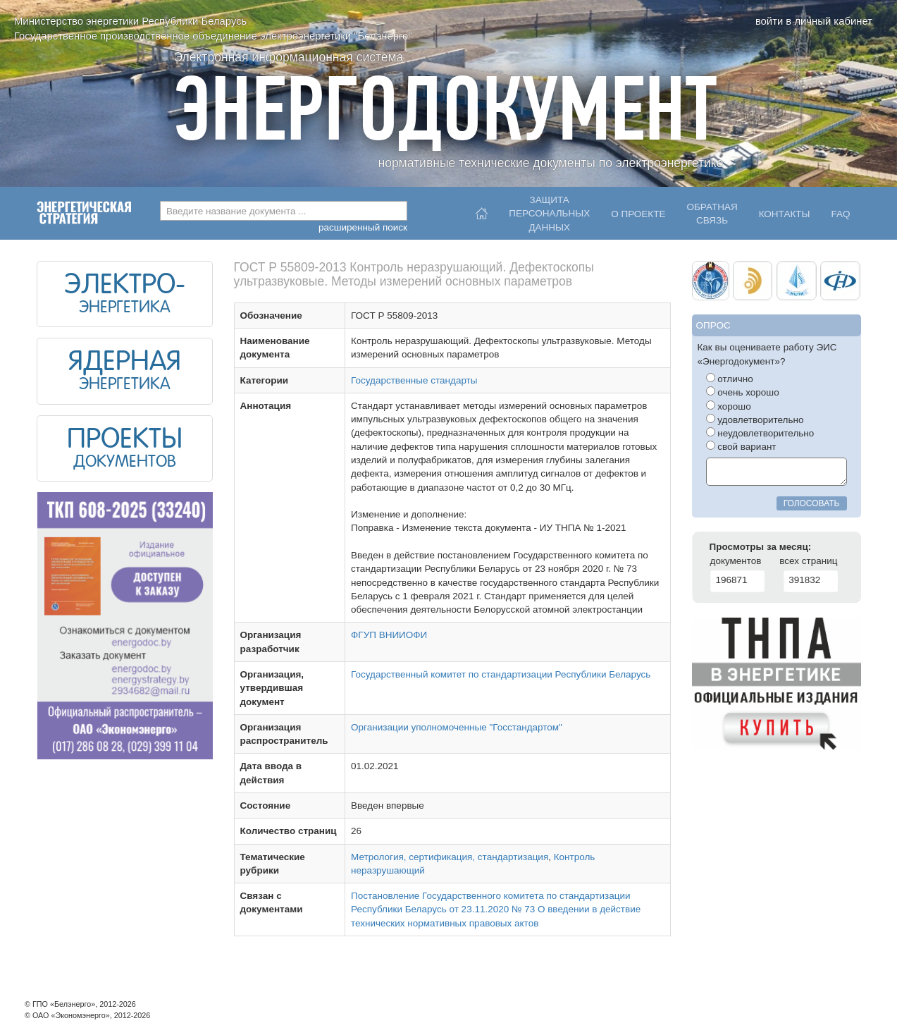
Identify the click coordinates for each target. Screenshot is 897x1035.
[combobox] (283, 211)
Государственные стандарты (414, 380)
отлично (729, 378)
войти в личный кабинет (813, 21)
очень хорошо (742, 392)
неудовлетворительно (760, 433)
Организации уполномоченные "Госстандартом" (456, 727)
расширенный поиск (362, 227)
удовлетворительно (755, 419)
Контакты (784, 214)
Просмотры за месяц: (761, 546)
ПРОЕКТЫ (125, 440)
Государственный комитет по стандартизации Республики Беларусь (500, 674)
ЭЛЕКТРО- (124, 286)
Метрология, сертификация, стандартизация (449, 857)
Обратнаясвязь (711, 214)
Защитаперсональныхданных (549, 210)
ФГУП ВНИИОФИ (389, 635)
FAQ (840, 214)
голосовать (812, 503)
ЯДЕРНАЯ (124, 363)
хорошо (728, 406)
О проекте (638, 214)
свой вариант (741, 446)
